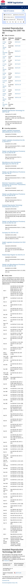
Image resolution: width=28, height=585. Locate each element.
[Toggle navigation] (4, 7)
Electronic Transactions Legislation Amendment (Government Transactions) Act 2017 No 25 (13, 184)
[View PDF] (10, 22)
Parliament (6, 560)
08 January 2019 (4, 47)
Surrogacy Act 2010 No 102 (10, 232)
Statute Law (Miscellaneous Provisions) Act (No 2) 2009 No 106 (13, 265)
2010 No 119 (18, 84)
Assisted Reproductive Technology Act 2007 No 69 (13, 111)
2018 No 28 (17, 56)
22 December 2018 (5, 53)
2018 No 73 (17, 51)
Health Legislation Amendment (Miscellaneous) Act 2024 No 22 (11, 131)
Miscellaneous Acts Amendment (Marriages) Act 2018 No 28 (11, 163)
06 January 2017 (4, 69)
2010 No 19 (17, 93)
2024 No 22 (17, 42)
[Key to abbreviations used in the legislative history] (7, 22)
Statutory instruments (18, 14)
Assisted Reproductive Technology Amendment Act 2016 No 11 (12, 205)
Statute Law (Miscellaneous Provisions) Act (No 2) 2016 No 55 (13, 194)
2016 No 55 (17, 67)
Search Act (20, 19)
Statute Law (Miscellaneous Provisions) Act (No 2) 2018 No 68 (13, 152)
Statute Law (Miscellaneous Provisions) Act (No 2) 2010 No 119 (13, 222)
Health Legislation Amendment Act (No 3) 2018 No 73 (13, 140)
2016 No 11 (17, 73)
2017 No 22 (17, 60)
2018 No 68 (17, 45)
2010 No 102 (18, 80)
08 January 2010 (4, 99)
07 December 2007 (5, 104)
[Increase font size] (27, 7)
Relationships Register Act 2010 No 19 (13, 255)
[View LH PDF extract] (12, 22)
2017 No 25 (17, 64)
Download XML (5, 580)
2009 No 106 (18, 97)
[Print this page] (22, 7)
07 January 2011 (4, 86)
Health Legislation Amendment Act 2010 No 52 (13, 243)
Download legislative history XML (10, 582)
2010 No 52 (17, 90)
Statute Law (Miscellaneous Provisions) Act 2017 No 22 (13, 172)
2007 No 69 (18, 572)
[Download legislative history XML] (15, 22)
